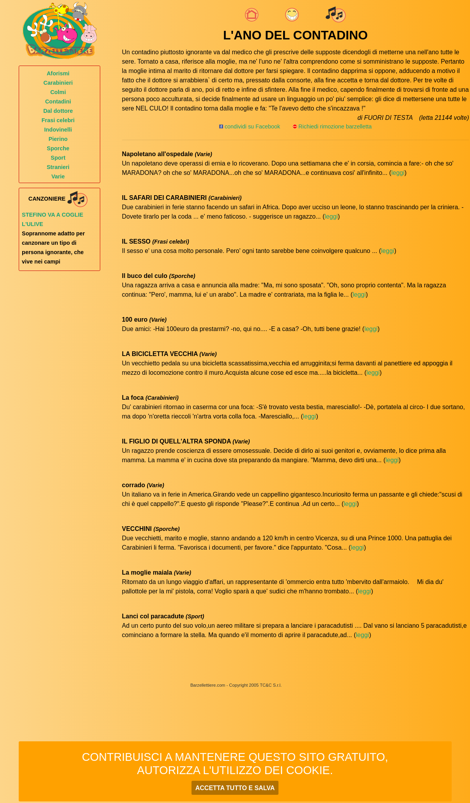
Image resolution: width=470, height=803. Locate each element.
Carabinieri (58, 83)
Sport (58, 158)
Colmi (58, 92)
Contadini (58, 101)
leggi (397, 172)
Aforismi (58, 73)
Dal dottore (58, 111)
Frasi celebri (58, 120)
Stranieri (58, 167)
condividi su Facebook (249, 126)
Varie (58, 176)
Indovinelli (58, 129)
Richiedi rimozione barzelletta (335, 126)
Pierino (58, 139)
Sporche (58, 148)
